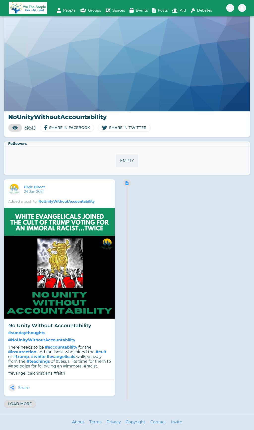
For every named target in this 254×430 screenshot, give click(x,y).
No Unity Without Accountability (49, 326)
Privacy (113, 422)
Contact (158, 422)
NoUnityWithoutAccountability (66, 201)
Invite (176, 422)
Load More (20, 404)
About (78, 422)
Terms (95, 422)
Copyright (135, 422)
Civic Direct (35, 187)
